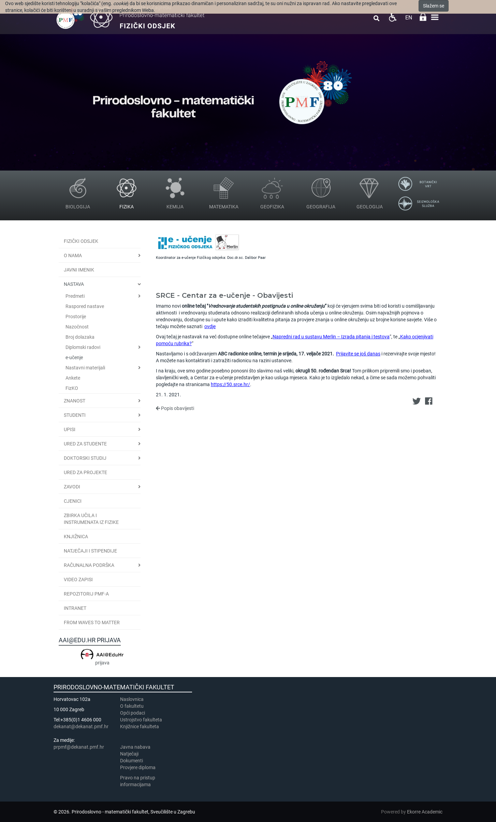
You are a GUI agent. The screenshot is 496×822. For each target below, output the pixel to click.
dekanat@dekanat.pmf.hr (81, 726)
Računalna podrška (89, 565)
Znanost (74, 400)
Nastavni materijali (85, 367)
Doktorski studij (85, 458)
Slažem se (433, 6)
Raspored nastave (84, 306)
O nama (73, 255)
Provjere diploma (138, 767)
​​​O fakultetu (132, 706)
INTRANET (75, 608)
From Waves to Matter (92, 622)
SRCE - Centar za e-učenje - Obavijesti (224, 295)
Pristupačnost (392, 17)
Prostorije (75, 316)
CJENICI (73, 501)
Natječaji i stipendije (90, 551)
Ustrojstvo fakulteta (141, 719)
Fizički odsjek (81, 241)
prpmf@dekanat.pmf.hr (79, 747)
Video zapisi (78, 579)
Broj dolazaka (79, 337)
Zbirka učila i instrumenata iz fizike (91, 519)
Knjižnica (76, 536)
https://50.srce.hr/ (230, 384)
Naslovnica (132, 699)
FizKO (71, 388)
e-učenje (74, 357)
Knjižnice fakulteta (139, 726)
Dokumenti (131, 760)
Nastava (74, 284)
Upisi (69, 429)
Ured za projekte (85, 472)
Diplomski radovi (82, 347)
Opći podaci (132, 713)
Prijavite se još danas (358, 353)
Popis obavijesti (175, 408)
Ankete (72, 378)
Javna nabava (135, 747)
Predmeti (75, 296)
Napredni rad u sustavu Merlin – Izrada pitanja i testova (331, 336)
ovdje (210, 326)
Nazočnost (77, 326)
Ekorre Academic (424, 811)
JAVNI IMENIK (79, 270)
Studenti (75, 415)
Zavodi (72, 486)
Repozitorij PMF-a (86, 594)
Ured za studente (85, 443)
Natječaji (129, 754)
